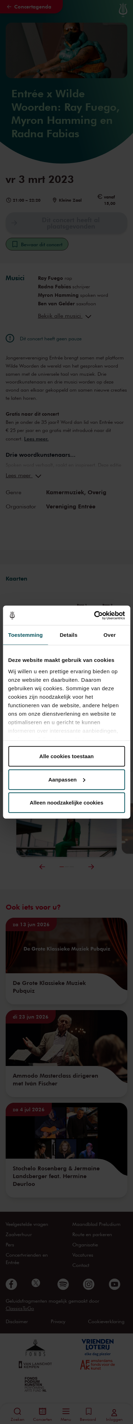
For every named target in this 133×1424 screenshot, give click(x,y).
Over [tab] (110, 635)
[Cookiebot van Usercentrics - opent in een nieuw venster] (95, 615)
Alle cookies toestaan (66, 756)
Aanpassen (66, 779)
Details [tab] (68, 635)
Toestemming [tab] (25, 635)
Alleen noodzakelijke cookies (67, 803)
